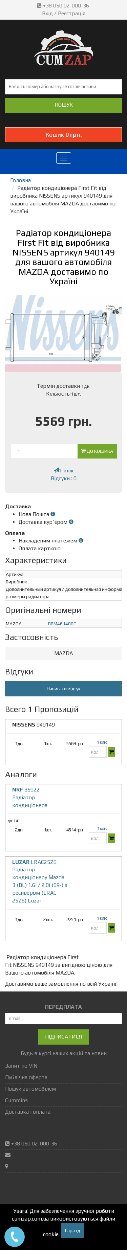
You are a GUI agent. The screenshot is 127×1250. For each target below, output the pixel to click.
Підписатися (63, 1036)
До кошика (97, 451)
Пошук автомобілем (30, 1089)
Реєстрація (71, 13)
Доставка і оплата (27, 1112)
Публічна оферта (26, 1077)
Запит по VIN (21, 1066)
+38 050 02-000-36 (63, 5)
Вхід (47, 13)
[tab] (63, 653)
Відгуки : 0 (64, 478)
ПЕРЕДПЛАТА (63, 1007)
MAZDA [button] (63, 653)
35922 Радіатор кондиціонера (29, 797)
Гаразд (72, 1230)
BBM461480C (62, 623)
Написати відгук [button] (64, 688)
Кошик (63, 134)
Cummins (16, 1100)
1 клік (64, 470)
